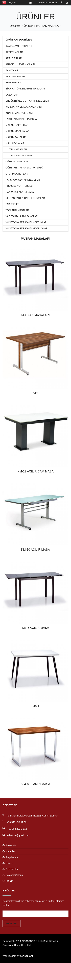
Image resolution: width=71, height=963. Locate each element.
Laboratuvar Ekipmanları (22, 119)
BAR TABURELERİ (16, 76)
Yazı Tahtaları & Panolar (22, 216)
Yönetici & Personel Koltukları (26, 222)
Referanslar (12, 869)
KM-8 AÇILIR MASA (35, 627)
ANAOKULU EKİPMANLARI (20, 64)
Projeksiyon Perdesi (19, 186)
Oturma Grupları (17, 174)
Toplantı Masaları (18, 210)
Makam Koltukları (17, 125)
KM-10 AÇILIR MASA (35, 549)
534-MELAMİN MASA (35, 784)
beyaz (27, 956)
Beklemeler (13, 82)
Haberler (10, 851)
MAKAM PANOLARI (16, 137)
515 (35, 393)
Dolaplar (12, 95)
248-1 (35, 706)
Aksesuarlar (14, 52)
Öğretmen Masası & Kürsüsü (24, 167)
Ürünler (28, 25)
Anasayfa (11, 845)
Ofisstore (15, 25)
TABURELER (12, 204)
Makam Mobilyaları (18, 131)
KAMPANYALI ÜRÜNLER (19, 46)
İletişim (9, 881)
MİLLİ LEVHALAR (15, 143)
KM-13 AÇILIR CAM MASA (35, 471)
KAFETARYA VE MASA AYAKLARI (24, 107)
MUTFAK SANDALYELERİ (19, 155)
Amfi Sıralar (14, 58)
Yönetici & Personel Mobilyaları (27, 228)
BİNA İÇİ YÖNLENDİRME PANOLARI (25, 88)
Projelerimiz (12, 857)
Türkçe (9, 2)
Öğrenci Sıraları (17, 161)
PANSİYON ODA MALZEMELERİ (23, 180)
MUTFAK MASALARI (48, 25)
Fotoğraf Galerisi (14, 875)
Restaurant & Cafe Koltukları (25, 198)
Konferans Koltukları (20, 113)
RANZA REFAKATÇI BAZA (20, 192)
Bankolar (12, 70)
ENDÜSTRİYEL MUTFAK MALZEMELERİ (27, 101)
